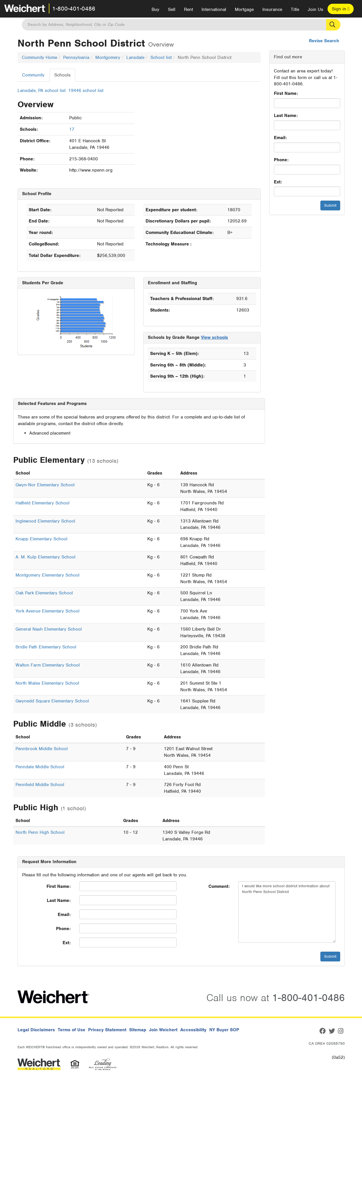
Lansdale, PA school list (41, 90)
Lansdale (135, 57)
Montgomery (107, 57)
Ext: (278, 182)
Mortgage (244, 9)
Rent (188, 9)
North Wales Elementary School (47, 683)
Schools (62, 75)
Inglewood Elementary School (45, 521)
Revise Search (324, 41)
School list (161, 57)
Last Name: (286, 115)
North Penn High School (40, 832)
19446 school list (85, 90)
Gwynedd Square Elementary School (52, 701)
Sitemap (137, 1030)
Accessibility (193, 1030)
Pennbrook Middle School (42, 749)
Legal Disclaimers (36, 1030)
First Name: (286, 93)
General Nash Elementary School (49, 629)
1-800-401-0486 (73, 8)
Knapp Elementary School (41, 539)
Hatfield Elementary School (42, 503)
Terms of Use (71, 1030)
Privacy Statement (107, 1030)
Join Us (315, 9)
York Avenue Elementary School (48, 611)
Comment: (219, 886)
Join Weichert (163, 1030)
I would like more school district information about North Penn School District (287, 912)
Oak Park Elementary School (44, 593)
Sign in (340, 9)
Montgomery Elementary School (48, 575)
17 (71, 129)
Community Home (39, 57)
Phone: (281, 160)
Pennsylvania (76, 57)
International (214, 9)
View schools (214, 337)
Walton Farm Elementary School (48, 665)
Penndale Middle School (40, 767)
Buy (155, 9)
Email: (280, 138)
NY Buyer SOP (224, 1030)
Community (33, 75)
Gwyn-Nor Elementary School (45, 485)
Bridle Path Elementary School (46, 647)
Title (295, 9)
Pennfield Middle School (40, 785)
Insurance (272, 9)
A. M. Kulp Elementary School (46, 557)
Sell (171, 9)
